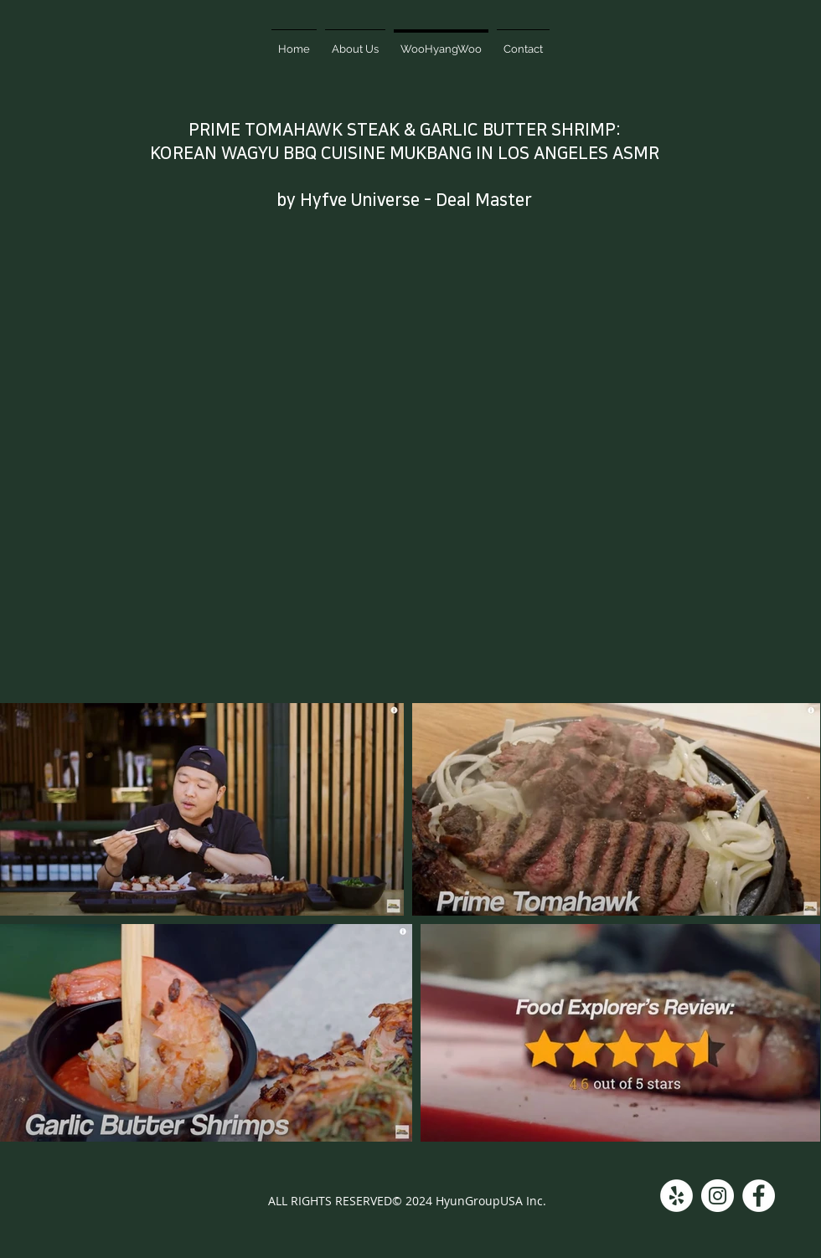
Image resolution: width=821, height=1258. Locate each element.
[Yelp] (676, 1195)
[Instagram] (717, 1195)
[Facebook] (758, 1195)
